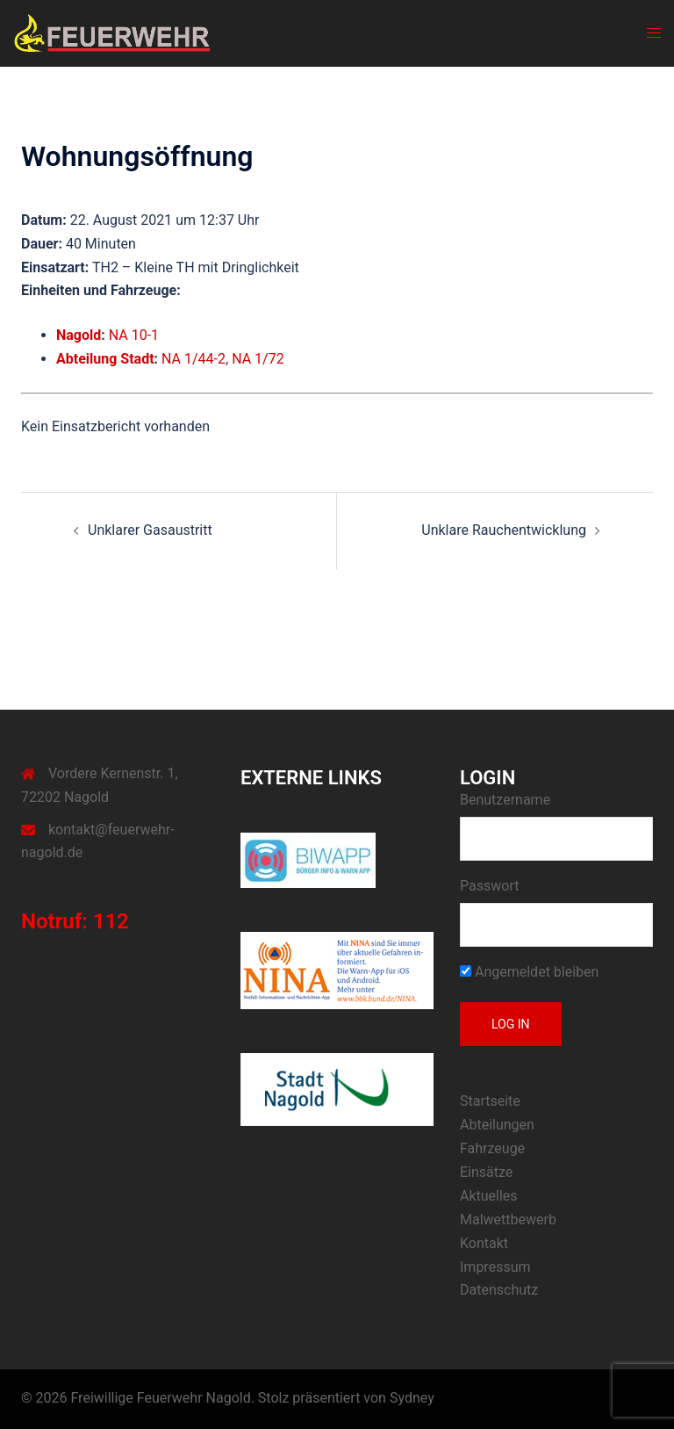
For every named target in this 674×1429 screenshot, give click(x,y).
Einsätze (486, 1172)
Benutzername (505, 799)
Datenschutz (499, 1289)
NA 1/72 (258, 358)
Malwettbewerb (508, 1219)
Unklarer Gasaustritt (150, 530)
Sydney (412, 1397)
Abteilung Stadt (105, 358)
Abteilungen (497, 1124)
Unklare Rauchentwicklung (503, 530)
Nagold (78, 335)
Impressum (495, 1267)
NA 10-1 (134, 335)
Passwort (489, 885)
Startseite (490, 1101)
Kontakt (484, 1243)
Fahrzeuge (492, 1148)
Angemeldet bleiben (529, 971)
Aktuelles (489, 1195)
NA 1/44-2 (193, 358)
